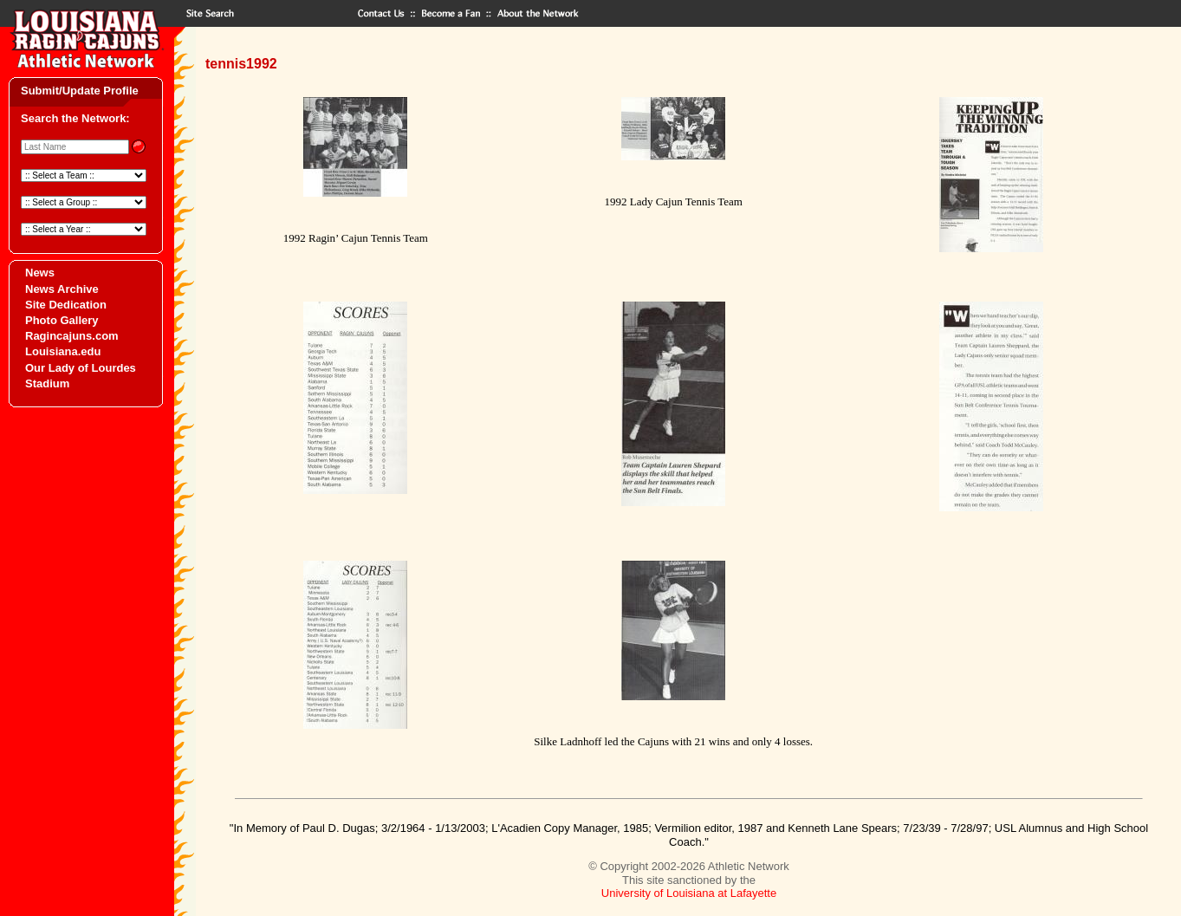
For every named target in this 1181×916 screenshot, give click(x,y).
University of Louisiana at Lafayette (688, 893)
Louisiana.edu (63, 351)
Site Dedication (66, 304)
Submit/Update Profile (80, 90)
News (40, 272)
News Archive (62, 289)
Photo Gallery (62, 320)
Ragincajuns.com (72, 335)
